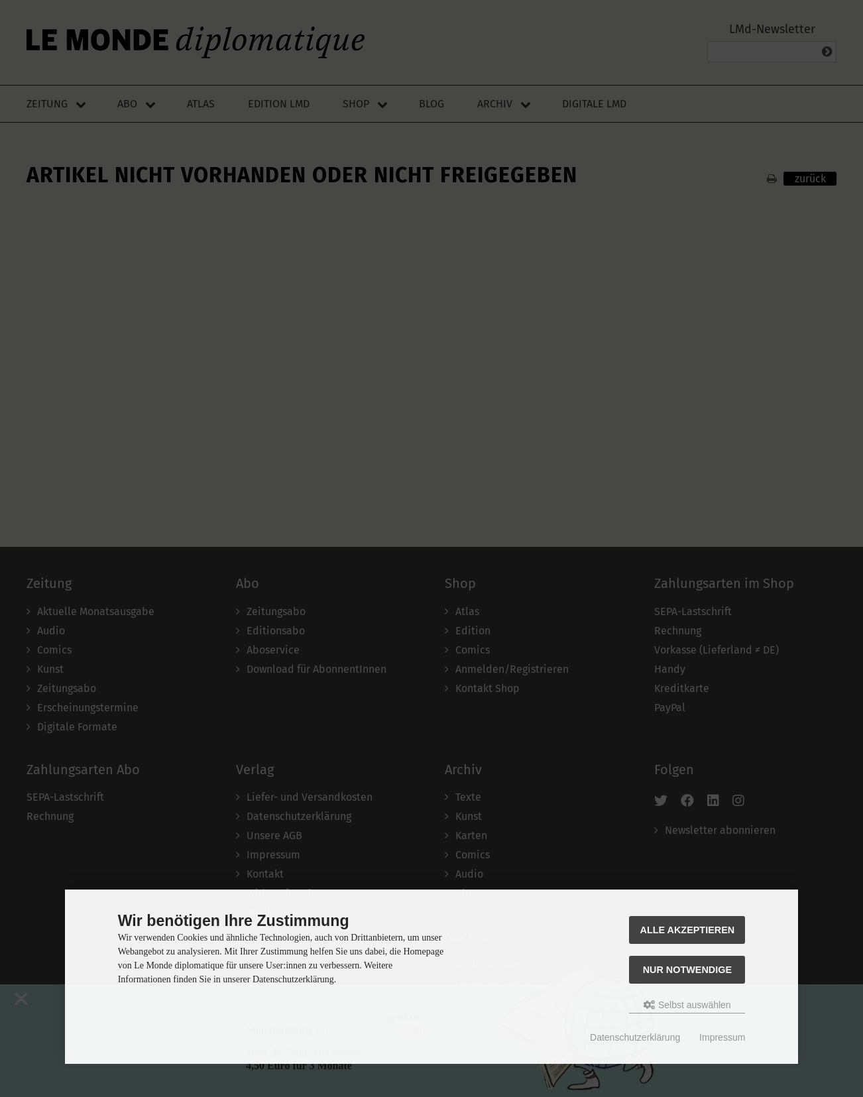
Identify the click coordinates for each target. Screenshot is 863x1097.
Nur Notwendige (687, 969)
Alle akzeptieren (687, 930)
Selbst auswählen (687, 1005)
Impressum (722, 1037)
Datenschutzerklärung (635, 1037)
